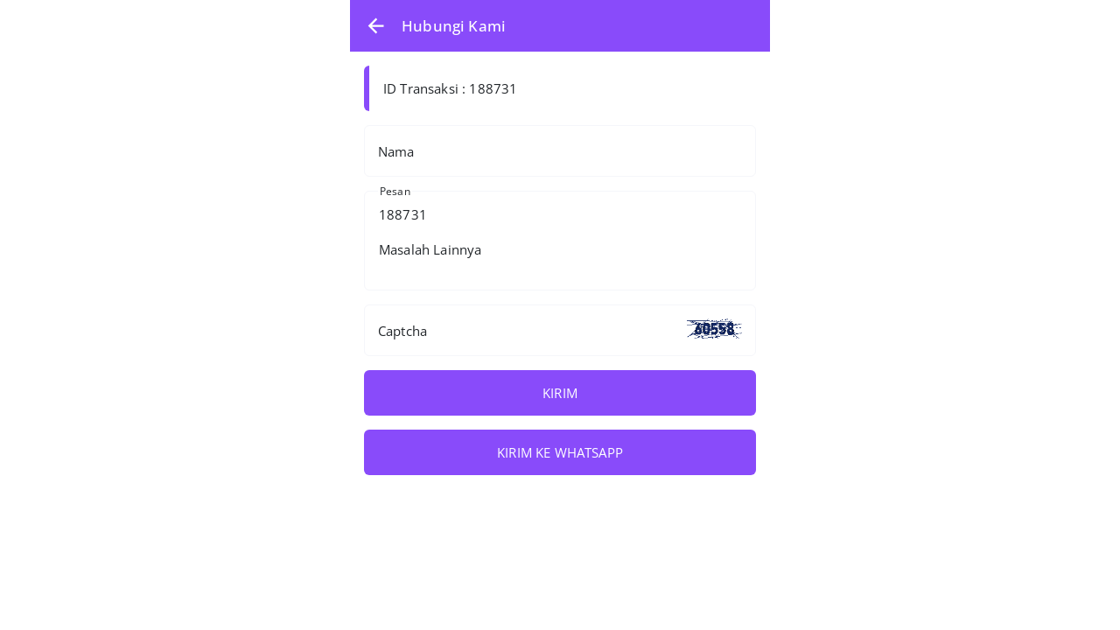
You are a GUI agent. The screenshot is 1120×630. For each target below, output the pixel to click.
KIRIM (560, 393)
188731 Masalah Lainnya (560, 240)
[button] (376, 26)
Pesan (395, 191)
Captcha (402, 331)
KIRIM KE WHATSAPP (560, 452)
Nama (396, 151)
